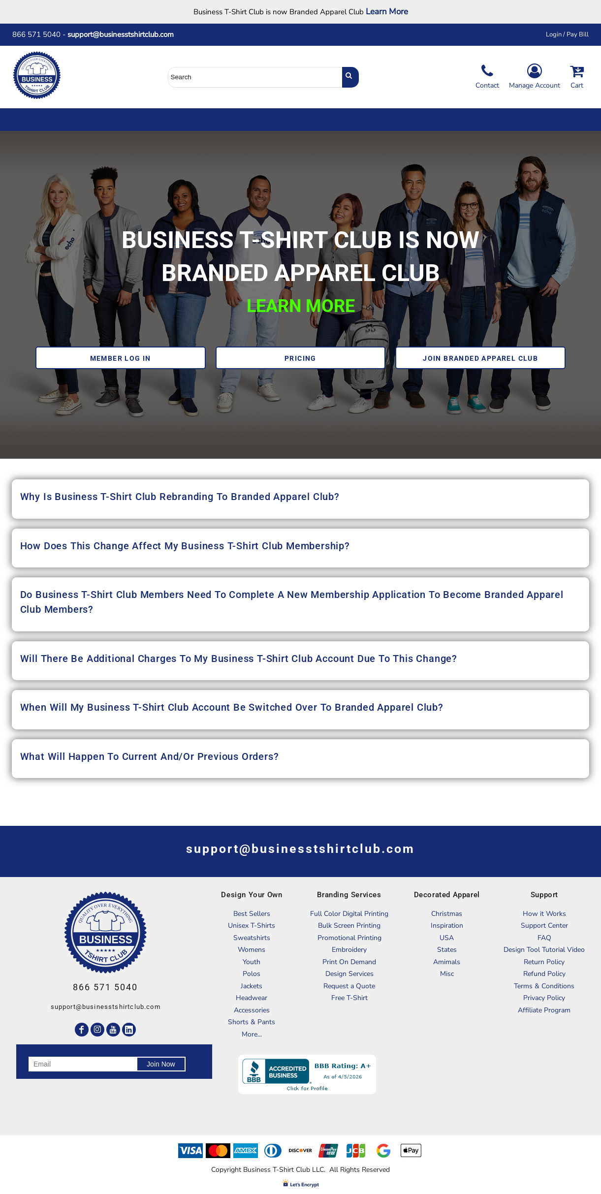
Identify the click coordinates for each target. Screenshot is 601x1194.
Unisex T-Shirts (251, 925)
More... (252, 1034)
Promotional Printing (349, 938)
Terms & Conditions (544, 986)
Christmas (446, 913)
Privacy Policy (544, 998)
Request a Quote (349, 986)
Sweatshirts (251, 938)
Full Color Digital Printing (349, 913)
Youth (251, 962)
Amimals (446, 962)
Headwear (251, 998)
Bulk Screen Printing (349, 925)
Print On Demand (349, 962)
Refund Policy (544, 973)
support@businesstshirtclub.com (124, 34)
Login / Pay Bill (567, 34)
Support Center (544, 925)
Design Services (349, 973)
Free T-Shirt (349, 998)
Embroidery (349, 949)
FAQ (544, 938)
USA (447, 938)
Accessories (252, 1010)
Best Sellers (251, 913)
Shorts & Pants (251, 1022)
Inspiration (447, 925)
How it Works (544, 913)
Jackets (251, 986)
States (447, 949)
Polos (251, 973)
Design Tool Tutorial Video (544, 949)
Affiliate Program (544, 1010)
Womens (251, 949)
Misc (447, 973)
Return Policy (544, 962)
